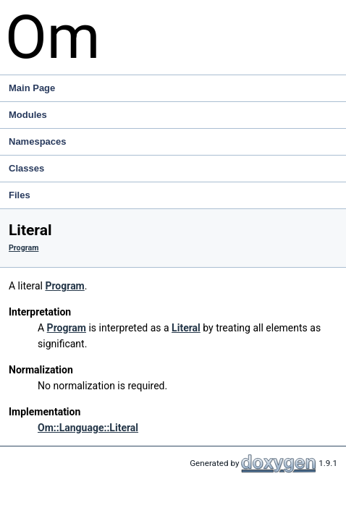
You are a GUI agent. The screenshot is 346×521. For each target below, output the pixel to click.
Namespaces (176, 142)
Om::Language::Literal (88, 427)
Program (23, 248)
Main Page (32, 87)
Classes (176, 168)
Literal (186, 328)
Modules (28, 114)
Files (176, 195)
